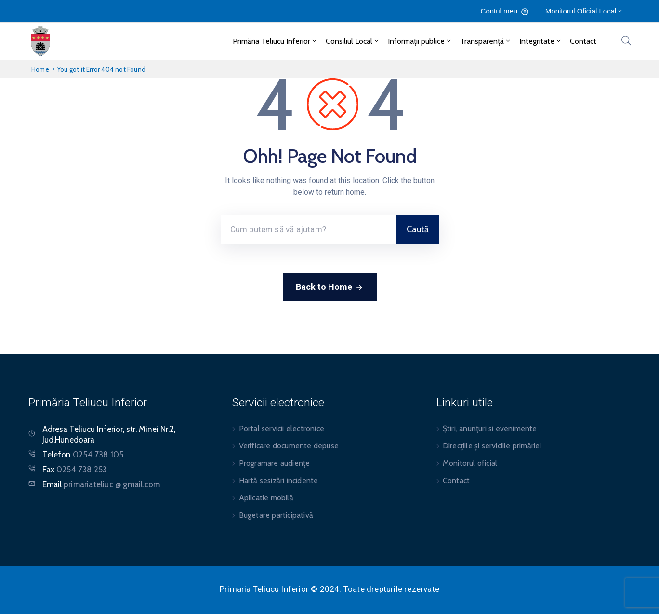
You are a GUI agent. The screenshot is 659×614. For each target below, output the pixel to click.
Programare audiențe (274, 463)
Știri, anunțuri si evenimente (490, 428)
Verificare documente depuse (289, 445)
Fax (74, 469)
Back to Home (330, 287)
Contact (583, 41)
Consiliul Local (353, 41)
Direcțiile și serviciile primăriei (492, 445)
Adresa (54, 429)
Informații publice (420, 41)
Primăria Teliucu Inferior (275, 41)
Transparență (486, 41)
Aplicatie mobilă (266, 497)
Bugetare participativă (276, 515)
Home (40, 69)
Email (101, 484)
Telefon (82, 454)
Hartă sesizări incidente (278, 480)
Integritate (540, 41)
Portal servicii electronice (281, 428)
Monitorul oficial (470, 463)
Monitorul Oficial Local (584, 11)
